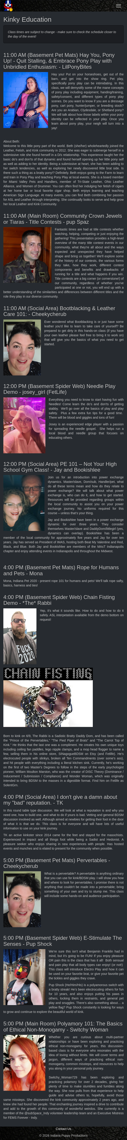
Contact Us (63, 1129)
